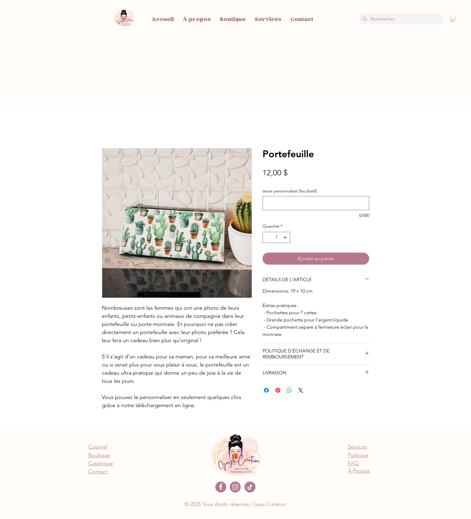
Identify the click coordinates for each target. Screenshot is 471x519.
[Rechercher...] (400, 18)
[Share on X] (300, 390)
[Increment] (285, 237)
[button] (453, 19)
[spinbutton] (276, 237)
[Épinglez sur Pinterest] (277, 390)
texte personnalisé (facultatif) (290, 191)
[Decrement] (267, 237)
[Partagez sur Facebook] (266, 390)
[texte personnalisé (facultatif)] (316, 203)
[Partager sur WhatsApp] (289, 390)
